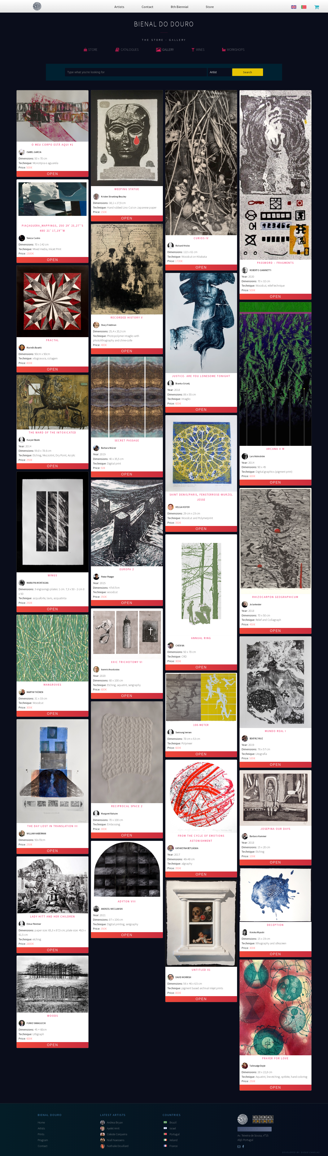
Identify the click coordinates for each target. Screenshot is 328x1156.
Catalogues (127, 49)
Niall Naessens (115, 1140)
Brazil (173, 1122)
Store (90, 49)
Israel (173, 1128)
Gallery (165, 49)
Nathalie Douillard (117, 1146)
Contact (42, 1146)
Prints (41, 1134)
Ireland (174, 1140)
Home (41, 1122)
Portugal (175, 1134)
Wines (197, 49)
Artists (41, 1128)
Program (43, 1140)
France (174, 1146)
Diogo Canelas (310, 1152)
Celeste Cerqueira (117, 1134)
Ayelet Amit (113, 1128)
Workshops (233, 49)
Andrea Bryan (115, 1122)
